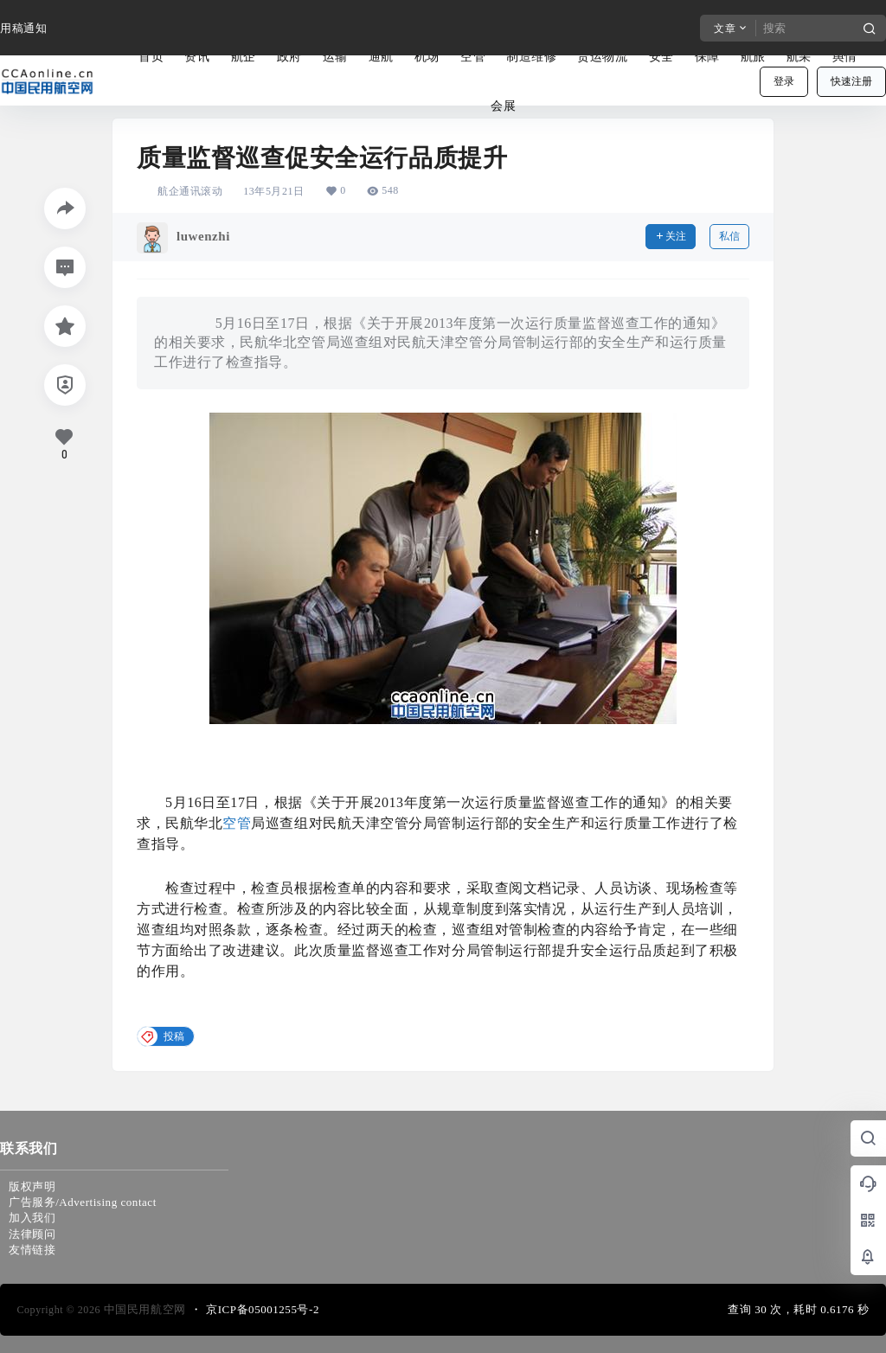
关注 (670, 236)
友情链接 (32, 1249)
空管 (236, 823)
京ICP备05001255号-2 (262, 1309)
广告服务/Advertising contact (83, 1202)
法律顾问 (32, 1234)
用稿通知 (23, 28)
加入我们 (32, 1217)
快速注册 (851, 81)
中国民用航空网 (143, 1309)
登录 (784, 81)
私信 (729, 236)
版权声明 (32, 1186)
